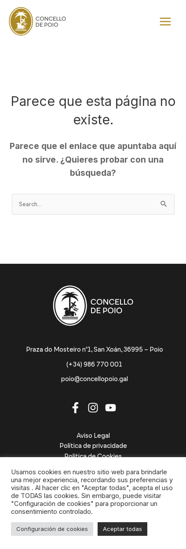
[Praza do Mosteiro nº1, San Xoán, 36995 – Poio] (93, 349)
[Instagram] (93, 407)
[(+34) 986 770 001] (93, 364)
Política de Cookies (93, 456)
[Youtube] (110, 407)
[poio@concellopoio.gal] (93, 379)
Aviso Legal (93, 436)
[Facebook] (75, 407)
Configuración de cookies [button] (52, 528)
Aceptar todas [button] (122, 528)
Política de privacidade (93, 446)
